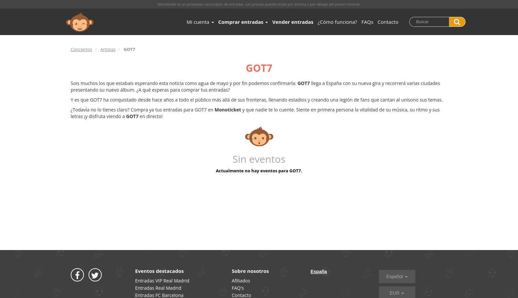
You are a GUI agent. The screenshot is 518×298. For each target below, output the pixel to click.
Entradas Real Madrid (158, 288)
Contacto (388, 22)
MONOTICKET (80, 22)
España (319, 271)
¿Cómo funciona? (337, 22)
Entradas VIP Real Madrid (162, 280)
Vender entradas (293, 22)
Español (396, 276)
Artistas (108, 49)
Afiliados (241, 280)
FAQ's (238, 288)
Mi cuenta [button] (200, 22)
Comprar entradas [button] (243, 22)
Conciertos (81, 49)
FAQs (367, 22)
